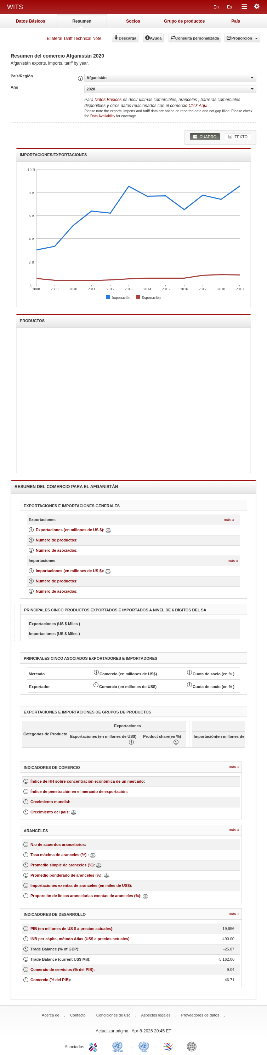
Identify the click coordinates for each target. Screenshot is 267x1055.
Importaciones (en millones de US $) (69, 571)
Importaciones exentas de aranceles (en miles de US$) (80, 885)
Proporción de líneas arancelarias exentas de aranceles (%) (85, 896)
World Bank (193, 1046)
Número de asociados (56, 550)
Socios (133, 21)
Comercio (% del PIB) (50, 980)
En (216, 7)
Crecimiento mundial (49, 802)
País (235, 21)
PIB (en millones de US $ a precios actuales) (71, 928)
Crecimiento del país (49, 812)
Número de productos (56, 540)
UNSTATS (144, 1046)
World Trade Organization (168, 1046)
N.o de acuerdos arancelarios (57, 844)
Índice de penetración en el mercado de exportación (78, 791)
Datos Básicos (30, 21)
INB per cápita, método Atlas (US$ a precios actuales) (80, 939)
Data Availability (103, 116)
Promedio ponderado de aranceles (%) (66, 875)
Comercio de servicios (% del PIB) (61, 969)
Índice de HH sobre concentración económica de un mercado (87, 781)
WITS (15, 7)
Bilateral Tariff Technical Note (74, 38)
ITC (94, 1046)
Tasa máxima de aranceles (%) (58, 855)
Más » (229, 519)
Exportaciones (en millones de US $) (69, 530)
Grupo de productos (184, 21)
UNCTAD (119, 1046)
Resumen (81, 21)
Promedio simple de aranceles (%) (62, 865)
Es (229, 7)
